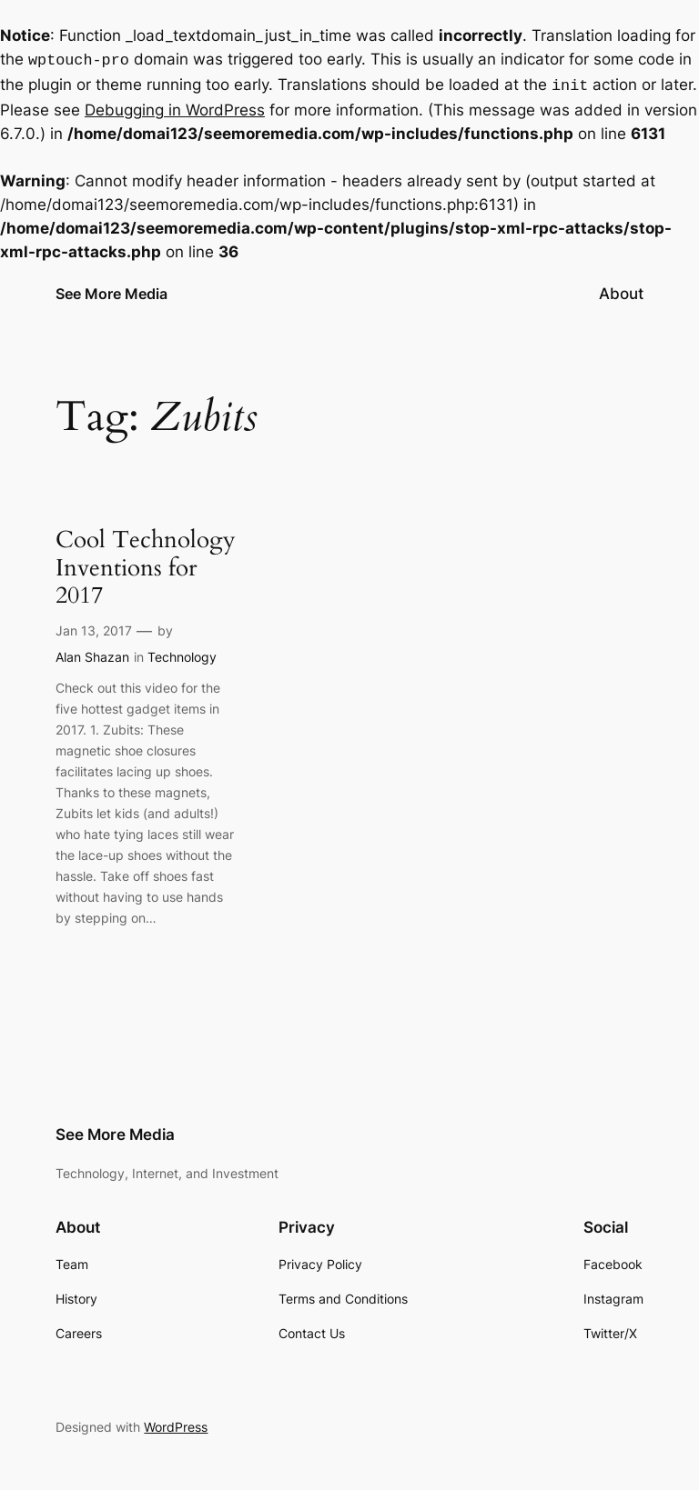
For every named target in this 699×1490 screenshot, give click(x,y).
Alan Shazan (92, 653)
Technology (182, 653)
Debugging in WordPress (175, 106)
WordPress (176, 1423)
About (621, 290)
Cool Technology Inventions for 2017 (146, 564)
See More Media (111, 290)
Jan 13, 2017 (94, 627)
